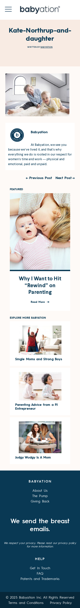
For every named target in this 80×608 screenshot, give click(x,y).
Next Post (63, 177)
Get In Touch (40, 568)
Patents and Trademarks (40, 578)
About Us (40, 490)
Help (40, 558)
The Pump (40, 495)
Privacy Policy (61, 602)
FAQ (40, 573)
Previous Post (40, 177)
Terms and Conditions (26, 602)
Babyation (46, 47)
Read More (38, 301)
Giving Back (40, 501)
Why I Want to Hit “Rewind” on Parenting (40, 285)
